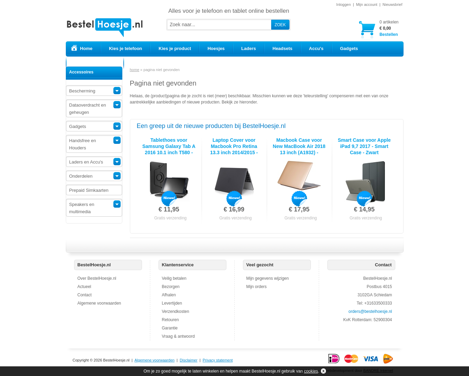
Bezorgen (171, 286)
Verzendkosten (175, 311)
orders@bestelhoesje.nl (370, 311)
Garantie (170, 328)
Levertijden (172, 303)
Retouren (170, 319)
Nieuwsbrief (392, 4)
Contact (85, 295)
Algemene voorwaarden (99, 303)
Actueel (84, 286)
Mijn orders (256, 286)
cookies (311, 371)
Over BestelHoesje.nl (97, 278)
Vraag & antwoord (178, 336)
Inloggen (343, 4)
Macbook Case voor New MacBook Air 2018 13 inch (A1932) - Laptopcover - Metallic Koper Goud (299, 152)
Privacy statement (218, 360)
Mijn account (366, 4)
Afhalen (169, 295)
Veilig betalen (174, 278)
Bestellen (388, 28)
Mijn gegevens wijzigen (267, 278)
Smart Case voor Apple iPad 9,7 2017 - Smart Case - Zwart (364, 146)
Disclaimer (188, 360)
